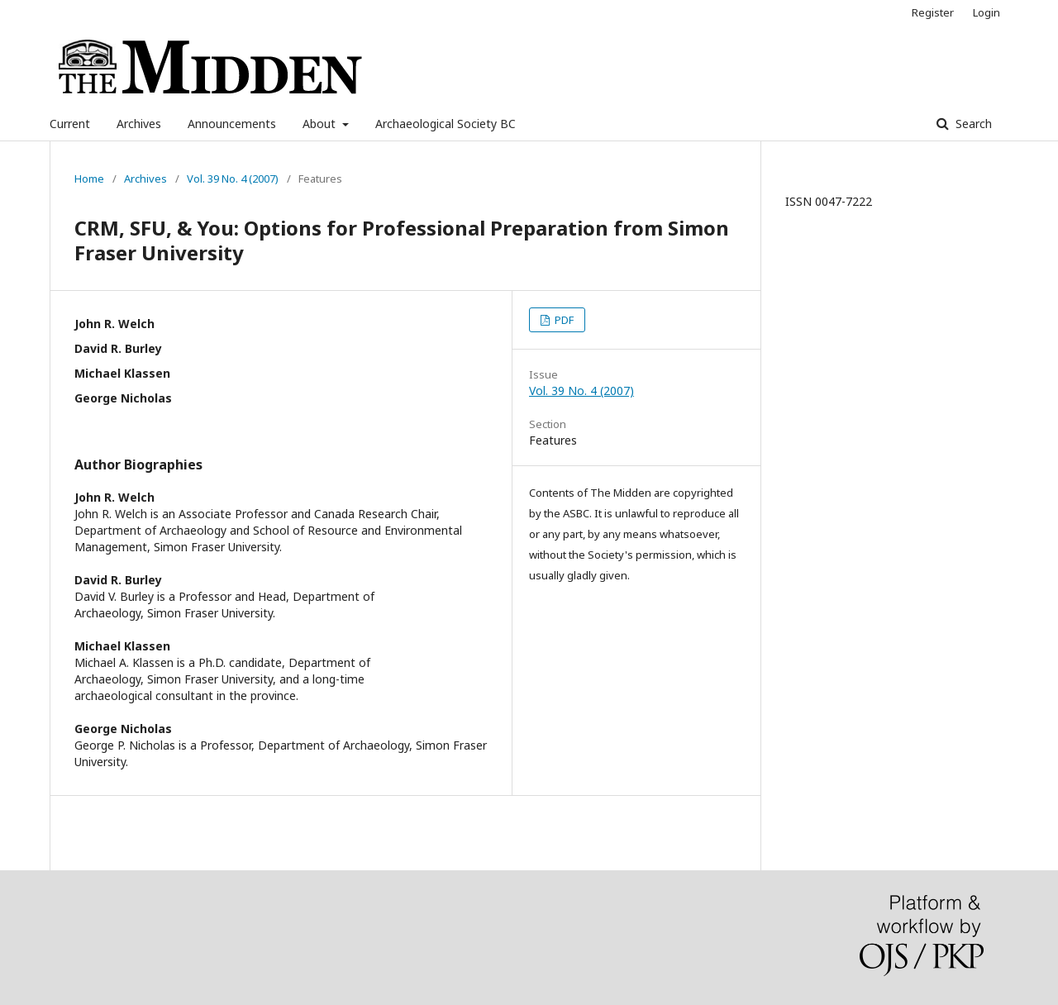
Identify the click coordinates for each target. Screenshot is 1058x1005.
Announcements (232, 123)
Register (933, 12)
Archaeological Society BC (445, 123)
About (321, 123)
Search (972, 123)
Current (70, 123)
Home (89, 178)
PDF (563, 319)
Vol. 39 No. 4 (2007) (233, 178)
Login (986, 12)
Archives (139, 123)
